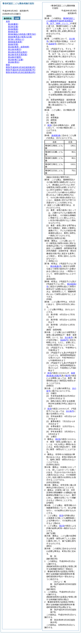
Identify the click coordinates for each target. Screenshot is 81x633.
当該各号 (52, 44)
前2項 (57, 439)
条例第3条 (55, 135)
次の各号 (69, 337)
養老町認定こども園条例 (60, 20)
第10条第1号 (55, 266)
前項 (49, 125)
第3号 (67, 375)
